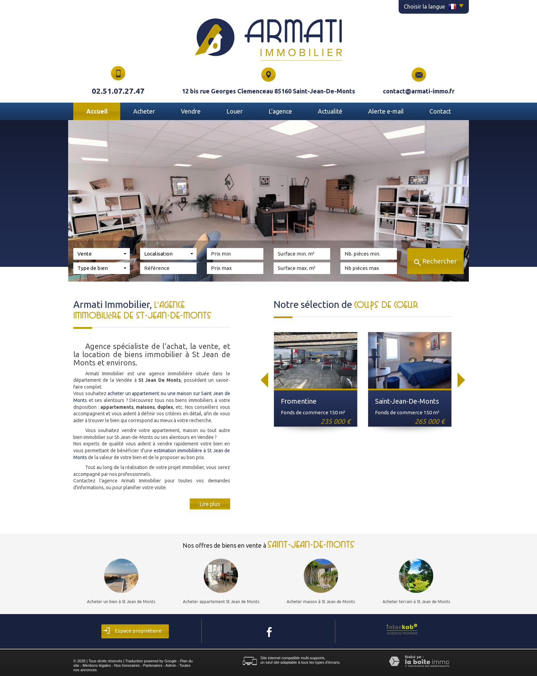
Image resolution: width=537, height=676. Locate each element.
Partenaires (152, 665)
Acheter (144, 111)
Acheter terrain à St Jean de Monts (416, 602)
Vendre (191, 111)
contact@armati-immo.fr (418, 91)
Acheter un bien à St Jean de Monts (121, 602)
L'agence (280, 111)
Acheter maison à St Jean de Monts (321, 602)
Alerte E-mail (386, 111)
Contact (440, 111)
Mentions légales (97, 665)
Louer (234, 111)
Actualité (330, 111)
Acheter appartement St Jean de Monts (221, 602)
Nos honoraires (127, 665)
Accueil (97, 111)
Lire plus (210, 504)
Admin (170, 665)
